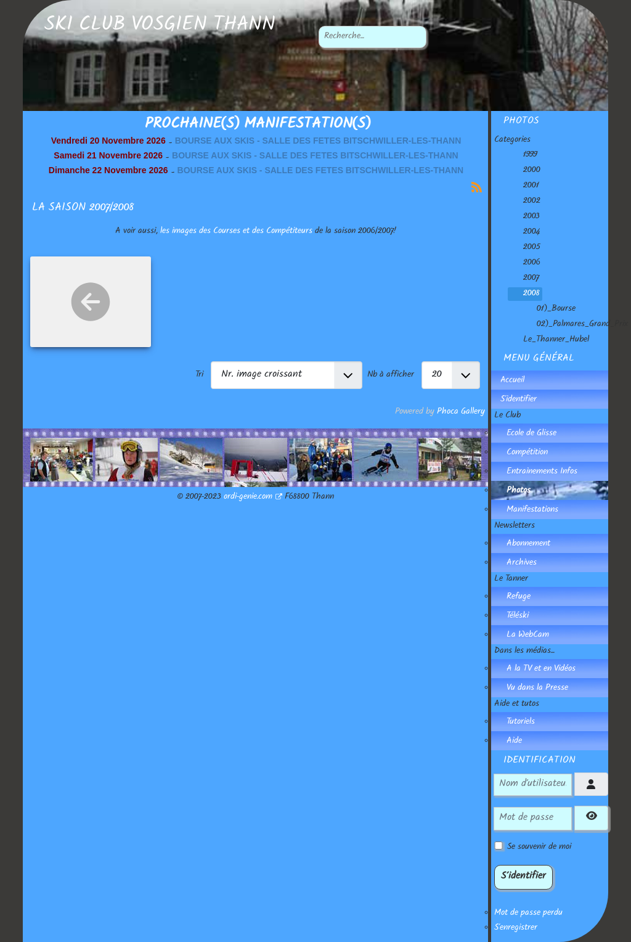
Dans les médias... (524, 651)
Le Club (507, 416)
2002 (524, 201)
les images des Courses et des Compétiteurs (236, 232)
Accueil (512, 381)
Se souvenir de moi (539, 848)
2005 (524, 248)
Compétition (527, 453)
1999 (522, 155)
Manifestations (532, 510)
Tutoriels (521, 722)
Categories (512, 140)
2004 (524, 232)
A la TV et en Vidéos (541, 669)
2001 (523, 186)
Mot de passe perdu (528, 913)
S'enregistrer (515, 928)
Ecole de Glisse (531, 434)
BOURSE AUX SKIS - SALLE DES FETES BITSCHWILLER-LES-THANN (318, 140)
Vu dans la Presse (537, 688)
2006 (524, 263)
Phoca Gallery (461, 412)
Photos (519, 491)
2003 (524, 217)
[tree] (551, 248)
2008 (524, 294)
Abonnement (528, 544)
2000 (524, 171)
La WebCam (528, 635)
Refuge (519, 597)
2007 (523, 278)
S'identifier (518, 400)
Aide (514, 741)
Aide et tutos (516, 704)
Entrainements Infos (542, 472)
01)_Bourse (549, 309)
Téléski (518, 616)
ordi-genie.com (253, 497)
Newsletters (514, 526)
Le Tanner (511, 579)
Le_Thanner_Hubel (548, 340)
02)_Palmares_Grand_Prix (575, 325)
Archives (522, 563)
